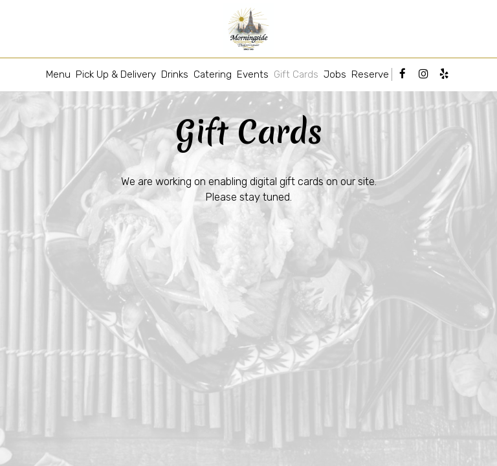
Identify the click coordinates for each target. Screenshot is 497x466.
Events (253, 74)
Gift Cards (296, 74)
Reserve (370, 74)
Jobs (335, 74)
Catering (212, 74)
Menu (58, 74)
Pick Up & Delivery (116, 74)
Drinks (174, 74)
